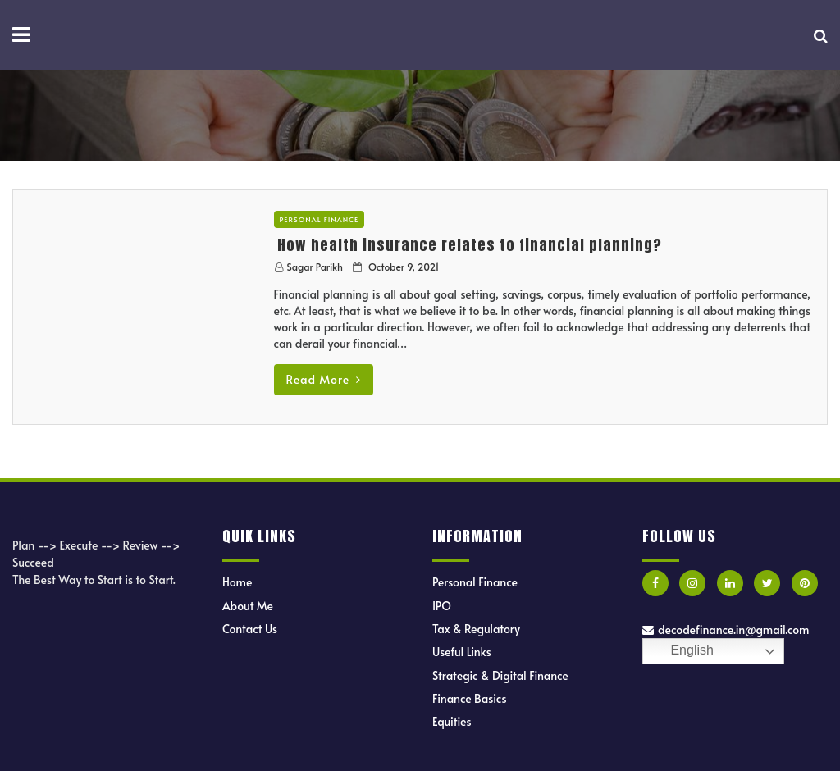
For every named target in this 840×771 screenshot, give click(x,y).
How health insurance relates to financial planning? (469, 245)
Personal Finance (319, 219)
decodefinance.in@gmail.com (725, 629)
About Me (247, 606)
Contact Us (249, 628)
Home (237, 582)
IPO (441, 606)
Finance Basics (469, 698)
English (680, 651)
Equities (452, 721)
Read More (323, 379)
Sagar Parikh (315, 266)
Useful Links (461, 651)
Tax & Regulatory (476, 628)
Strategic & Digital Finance (500, 675)
